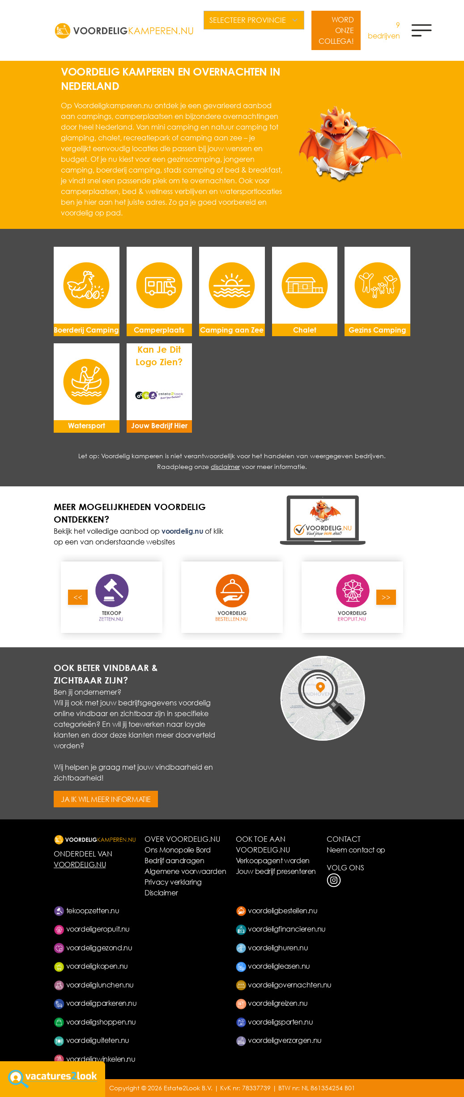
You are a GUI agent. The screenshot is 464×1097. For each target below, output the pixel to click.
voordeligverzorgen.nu (279, 1040)
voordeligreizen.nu (272, 1003)
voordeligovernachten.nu (284, 984)
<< (77, 597)
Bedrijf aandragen (174, 860)
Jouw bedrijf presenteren (276, 871)
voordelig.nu (182, 531)
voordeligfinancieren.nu (281, 928)
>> (386, 597)
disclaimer (225, 466)
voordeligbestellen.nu (277, 910)
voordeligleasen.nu (273, 965)
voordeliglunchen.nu (94, 984)
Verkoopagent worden (273, 860)
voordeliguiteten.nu (91, 1040)
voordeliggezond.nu (93, 947)
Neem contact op (356, 849)
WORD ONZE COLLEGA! (336, 30)
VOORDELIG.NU (80, 864)
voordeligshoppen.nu (95, 1021)
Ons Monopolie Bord (178, 849)
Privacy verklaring (173, 881)
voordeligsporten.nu (274, 1021)
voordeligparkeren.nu (95, 1003)
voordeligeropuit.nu (92, 928)
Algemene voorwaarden (185, 871)
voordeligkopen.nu (91, 965)
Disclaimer (161, 892)
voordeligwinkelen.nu (95, 1058)
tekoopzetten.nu (86, 910)
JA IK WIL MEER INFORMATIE (106, 799)
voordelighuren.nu (272, 947)
